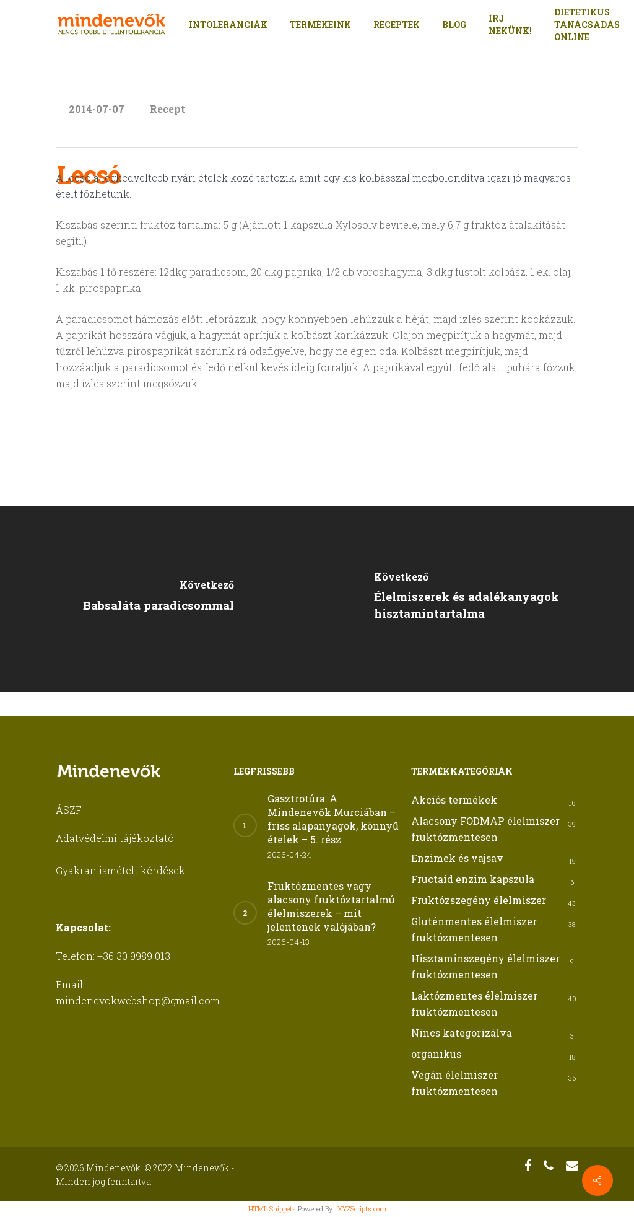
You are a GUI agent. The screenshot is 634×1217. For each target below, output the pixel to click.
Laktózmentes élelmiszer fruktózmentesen (474, 1003)
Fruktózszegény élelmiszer (478, 900)
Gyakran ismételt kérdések (120, 870)
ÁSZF (69, 809)
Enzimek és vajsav (457, 857)
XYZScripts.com (361, 1208)
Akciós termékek (454, 799)
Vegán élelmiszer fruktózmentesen (454, 1082)
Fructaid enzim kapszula (472, 878)
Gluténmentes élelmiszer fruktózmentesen (474, 929)
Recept (167, 108)
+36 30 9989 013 (133, 955)
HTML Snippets (272, 1208)
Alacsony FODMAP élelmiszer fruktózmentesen (485, 828)
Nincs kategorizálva (461, 1032)
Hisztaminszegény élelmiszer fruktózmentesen (485, 966)
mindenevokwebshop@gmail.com (138, 1000)
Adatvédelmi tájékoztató (115, 838)
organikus (436, 1053)
